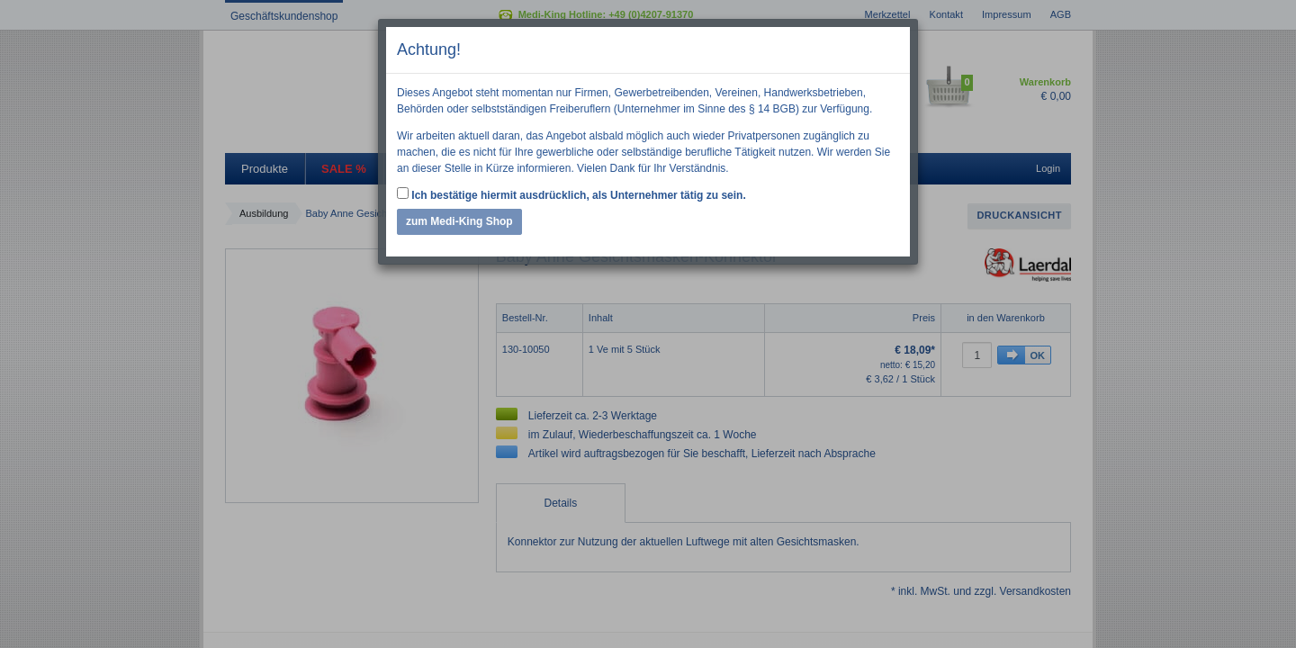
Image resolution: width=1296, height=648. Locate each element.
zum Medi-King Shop (459, 221)
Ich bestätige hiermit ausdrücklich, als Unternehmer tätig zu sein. (571, 194)
